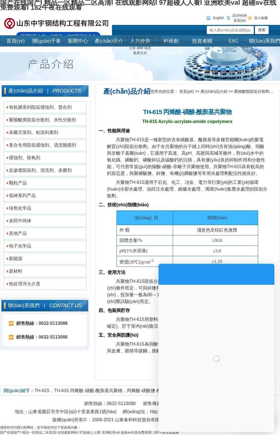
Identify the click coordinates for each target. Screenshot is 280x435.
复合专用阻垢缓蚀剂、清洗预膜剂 (42, 145)
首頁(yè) (186, 91)
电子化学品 (20, 246)
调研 (140, 48)
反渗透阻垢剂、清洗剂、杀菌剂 (40, 170)
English (218, 18)
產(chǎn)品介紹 (213, 91)
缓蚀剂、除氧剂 (24, 157)
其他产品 (18, 233)
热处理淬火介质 (24, 283)
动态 (147, 48)
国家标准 (147, 43)
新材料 (15, 271)
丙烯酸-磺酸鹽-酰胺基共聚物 (155, 390)
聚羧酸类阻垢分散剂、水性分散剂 (42, 119)
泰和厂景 (154, 38)
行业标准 (132, 43)
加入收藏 (261, 18)
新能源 (15, 258)
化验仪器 (161, 43)
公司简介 (125, 38)
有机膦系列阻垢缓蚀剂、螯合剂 (40, 107)
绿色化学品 (20, 208)
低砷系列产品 (22, 195)
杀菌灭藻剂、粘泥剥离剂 (33, 132)
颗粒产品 (18, 183)
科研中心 (118, 43)
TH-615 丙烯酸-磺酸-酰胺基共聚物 (88, 390)
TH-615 (41, 390)
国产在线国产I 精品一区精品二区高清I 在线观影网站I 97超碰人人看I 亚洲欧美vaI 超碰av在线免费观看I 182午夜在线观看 (89, 432)
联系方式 (140, 53)
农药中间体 (20, 220)
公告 (132, 48)
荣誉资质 (140, 38)
